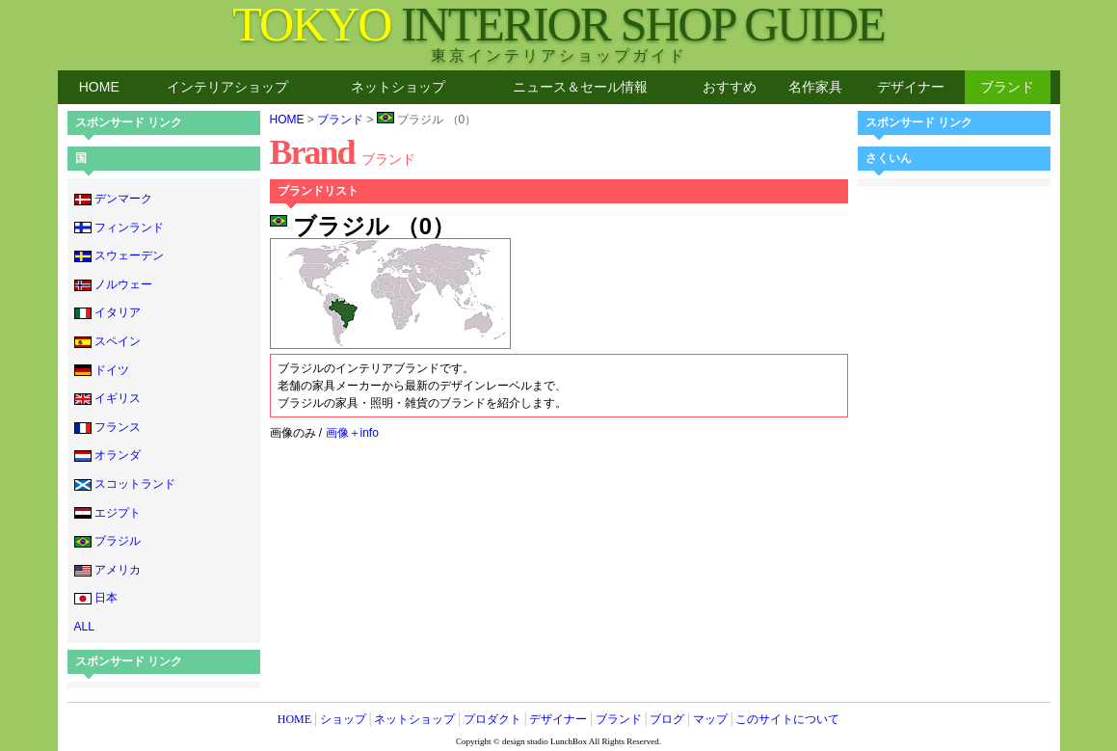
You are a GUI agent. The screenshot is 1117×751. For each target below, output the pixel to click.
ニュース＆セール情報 (580, 86)
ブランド (1007, 86)
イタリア (107, 312)
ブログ (667, 719)
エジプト (107, 513)
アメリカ (107, 570)
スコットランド (124, 484)
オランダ (107, 455)
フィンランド (119, 227)
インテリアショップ (227, 86)
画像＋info (352, 433)
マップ (710, 719)
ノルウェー (113, 284)
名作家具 (815, 86)
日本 (96, 597)
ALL (84, 626)
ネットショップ (398, 86)
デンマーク (113, 198)
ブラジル (107, 541)
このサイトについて (787, 719)
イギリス (107, 398)
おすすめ (730, 86)
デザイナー (910, 86)
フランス (107, 427)
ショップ (343, 719)
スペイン (107, 341)
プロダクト (492, 719)
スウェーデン (119, 255)
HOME (99, 86)
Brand (342, 152)
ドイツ (101, 370)
